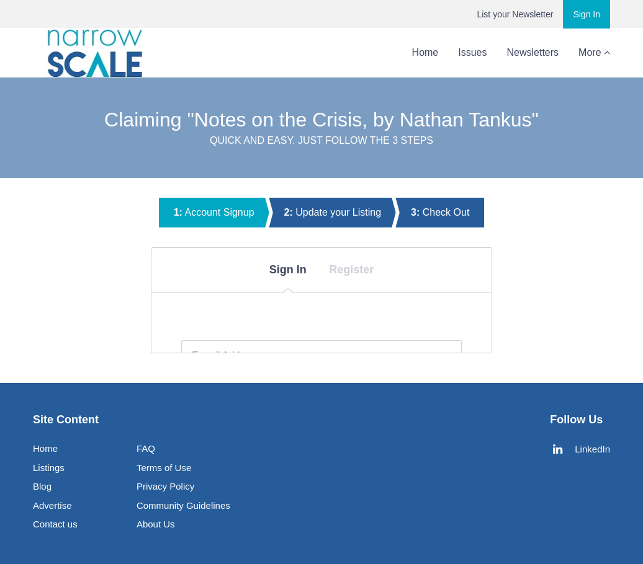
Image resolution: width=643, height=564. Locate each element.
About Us (589, 52)
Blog (539, 52)
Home (376, 52)
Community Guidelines (183, 505)
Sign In (586, 14)
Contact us (55, 524)
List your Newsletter (515, 14)
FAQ (146, 448)
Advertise (52, 505)
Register (351, 269)
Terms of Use (164, 467)
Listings (49, 467)
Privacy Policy (165, 486)
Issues (423, 52)
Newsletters (484, 52)
